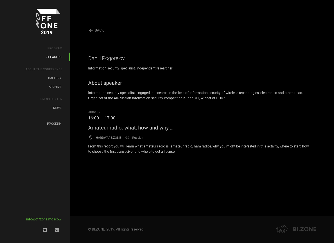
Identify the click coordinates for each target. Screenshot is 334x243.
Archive (55, 87)
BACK (99, 30)
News (57, 108)
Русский (54, 123)
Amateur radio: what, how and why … (130, 128)
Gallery (54, 78)
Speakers (53, 57)
